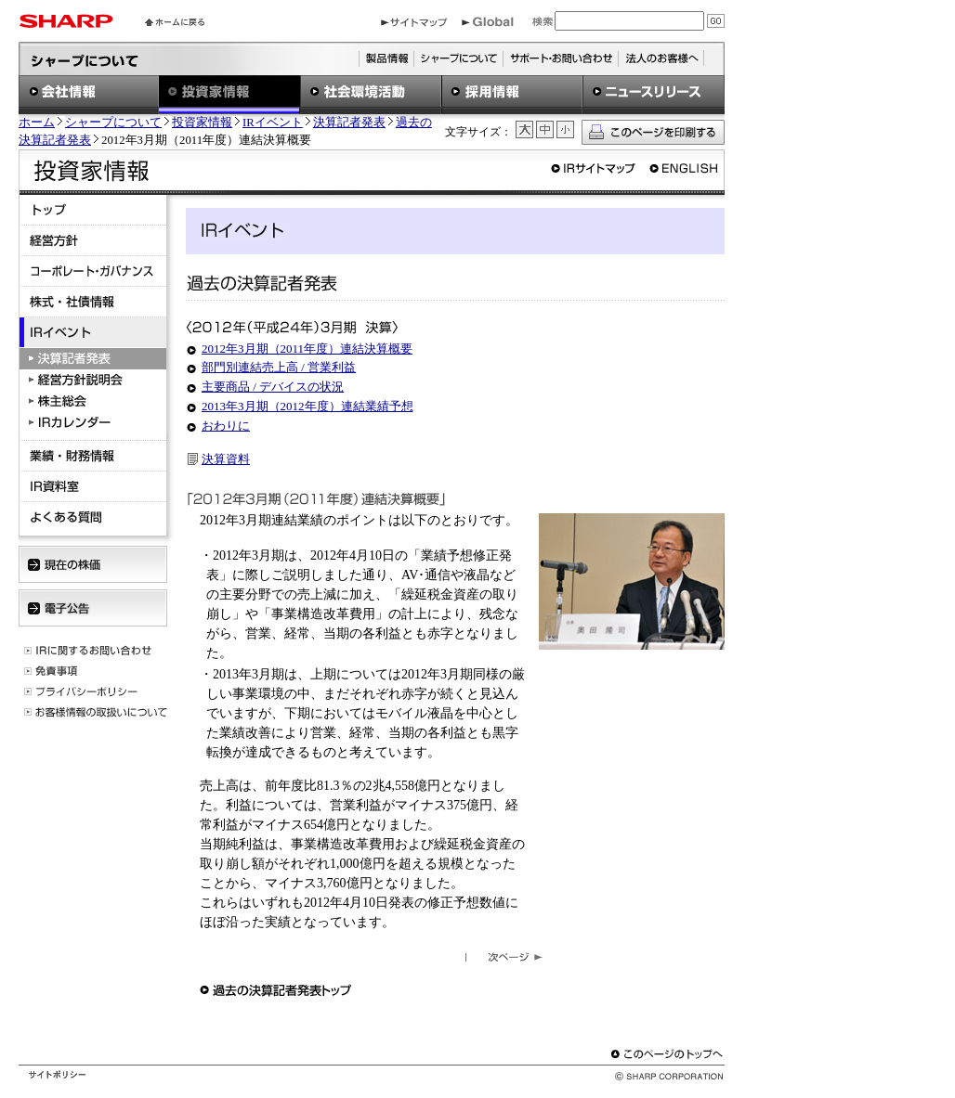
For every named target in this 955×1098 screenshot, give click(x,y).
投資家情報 (202, 122)
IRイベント (272, 122)
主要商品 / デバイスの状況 (273, 387)
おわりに (226, 426)
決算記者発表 (349, 122)
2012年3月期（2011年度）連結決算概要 (307, 348)
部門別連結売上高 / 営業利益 (279, 367)
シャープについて (113, 122)
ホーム (37, 122)
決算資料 (226, 459)
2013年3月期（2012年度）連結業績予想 (307, 406)
